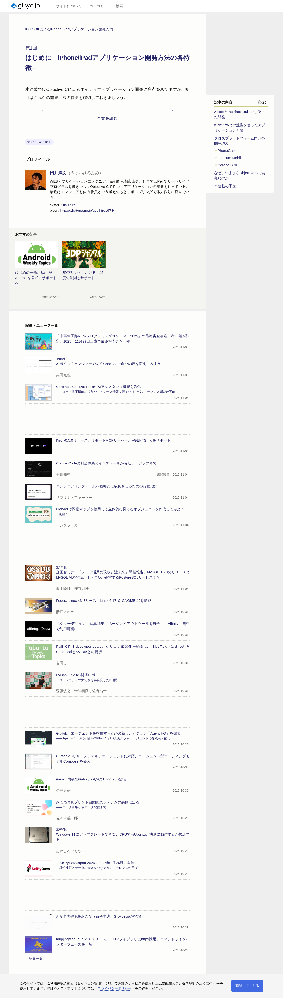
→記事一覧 (34, 959)
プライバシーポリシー (114, 988)
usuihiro (69, 205)
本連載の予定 (225, 186)
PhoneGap (226, 151)
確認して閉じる (247, 986)
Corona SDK (228, 165)
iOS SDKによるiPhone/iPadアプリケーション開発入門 (69, 29)
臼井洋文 (76, 173)
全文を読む (107, 118)
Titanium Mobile (230, 158)
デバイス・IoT (38, 142)
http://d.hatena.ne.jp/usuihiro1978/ (87, 210)
